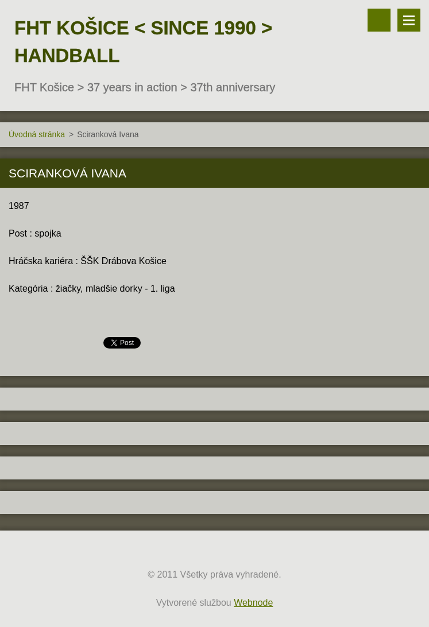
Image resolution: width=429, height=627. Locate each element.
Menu (408, 20)
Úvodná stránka (37, 134)
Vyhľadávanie (379, 20)
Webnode (253, 602)
